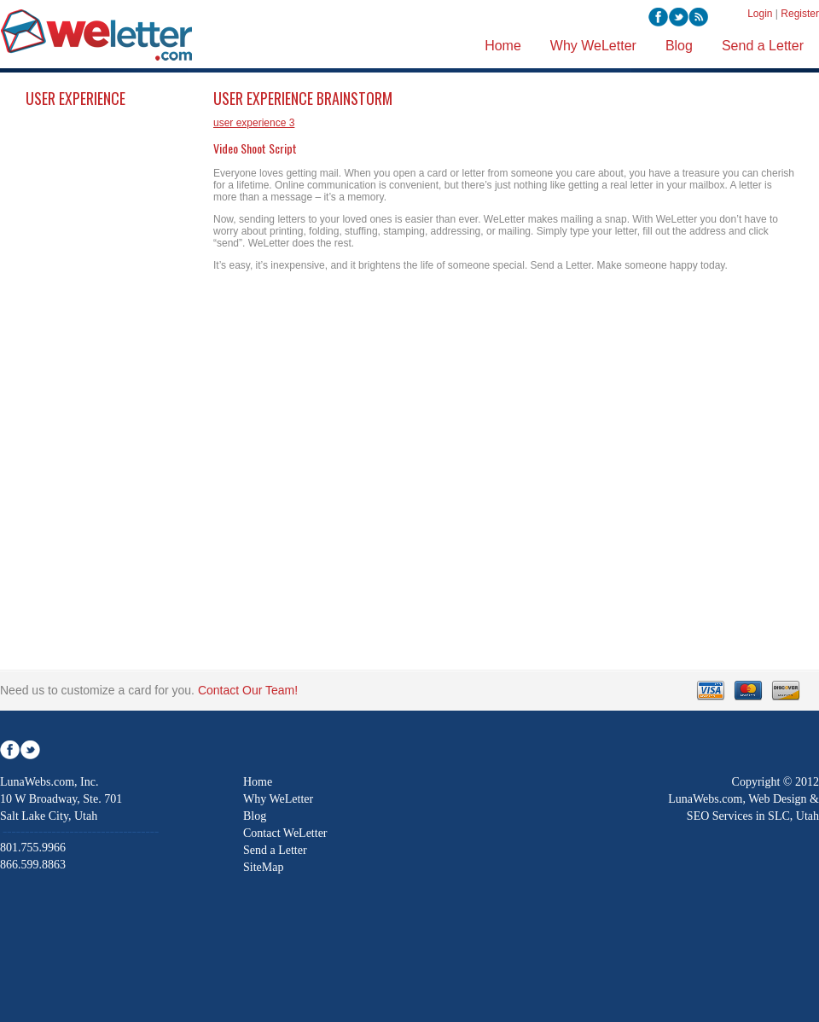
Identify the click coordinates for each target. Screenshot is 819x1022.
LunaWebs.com (705, 799)
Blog (254, 816)
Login (759, 14)
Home (257, 781)
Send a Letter (275, 850)
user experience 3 (253, 123)
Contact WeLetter (285, 833)
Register (800, 14)
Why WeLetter (278, 799)
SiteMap (263, 867)
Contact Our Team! (248, 690)
